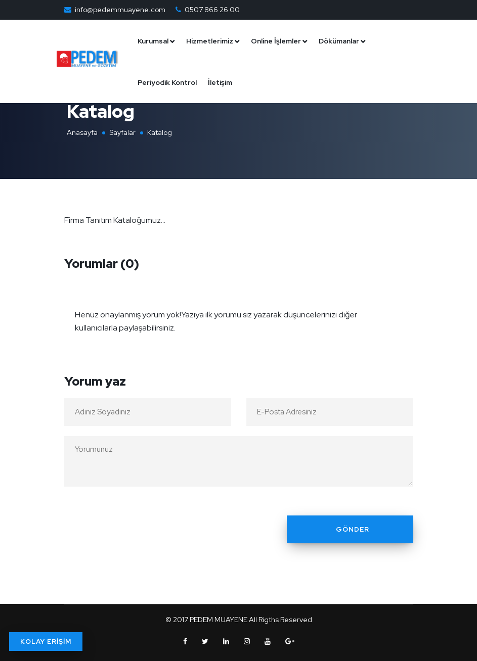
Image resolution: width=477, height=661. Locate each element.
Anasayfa (82, 132)
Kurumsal (158, 40)
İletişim (225, 82)
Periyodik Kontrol (172, 82)
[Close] (403, 308)
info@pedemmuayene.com (120, 9)
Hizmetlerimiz (214, 40)
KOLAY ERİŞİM (45, 641)
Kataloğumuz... (139, 220)
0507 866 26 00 (212, 9)
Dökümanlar (344, 40)
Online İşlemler (281, 40)
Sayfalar (122, 132)
